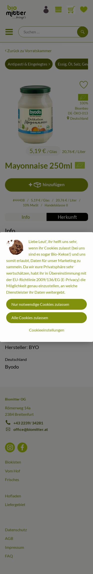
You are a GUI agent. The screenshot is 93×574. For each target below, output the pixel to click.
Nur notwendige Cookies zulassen (40, 304)
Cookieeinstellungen (46, 330)
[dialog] (46, 287)
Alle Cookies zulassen (29, 317)
